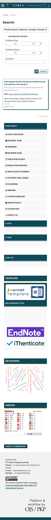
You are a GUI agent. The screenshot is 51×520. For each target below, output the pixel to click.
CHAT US (9, 257)
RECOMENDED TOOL (14, 303)
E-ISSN (8, 223)
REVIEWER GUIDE (13, 153)
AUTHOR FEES (12, 209)
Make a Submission (16, 446)
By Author (10, 59)
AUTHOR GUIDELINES (15, 196)
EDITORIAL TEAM (13, 141)
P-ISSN (8, 237)
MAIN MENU (11, 126)
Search (43, 71)
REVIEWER (11, 147)
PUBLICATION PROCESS (16, 165)
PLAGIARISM (11, 184)
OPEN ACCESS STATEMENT (17, 172)
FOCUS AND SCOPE (14, 134)
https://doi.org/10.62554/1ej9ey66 (23, 94)
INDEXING (10, 190)
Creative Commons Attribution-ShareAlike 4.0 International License (21, 485)
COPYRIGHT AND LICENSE (16, 178)
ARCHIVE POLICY (13, 203)
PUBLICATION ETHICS (15, 159)
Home (6, 15)
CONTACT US (11, 215)
